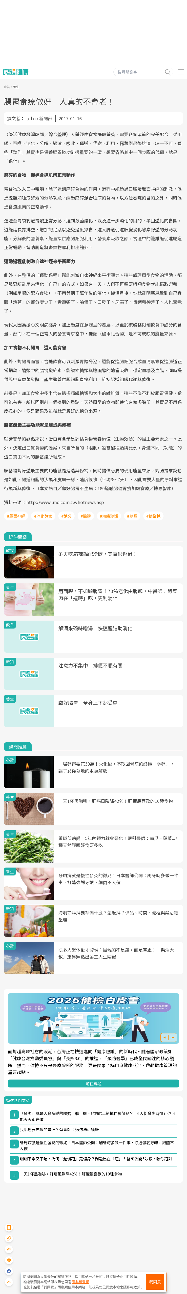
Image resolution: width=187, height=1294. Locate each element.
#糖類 (132, 516)
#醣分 (66, 516)
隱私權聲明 (80, 1282)
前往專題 (94, 1083)
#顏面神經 (16, 516)
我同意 (155, 1282)
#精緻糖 (153, 516)
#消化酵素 (43, 516)
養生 (16, 87)
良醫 (7, 87)
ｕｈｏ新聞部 (39, 118)
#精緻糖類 (109, 516)
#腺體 (86, 516)
